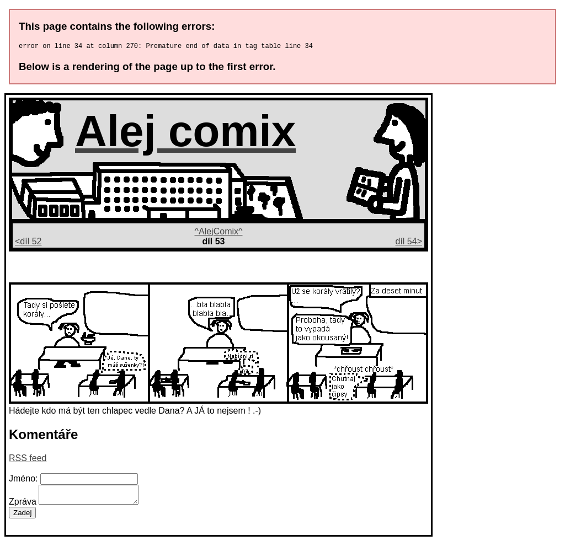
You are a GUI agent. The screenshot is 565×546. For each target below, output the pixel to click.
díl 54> (409, 243)
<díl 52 (28, 243)
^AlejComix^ (218, 233)
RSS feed (27, 459)
